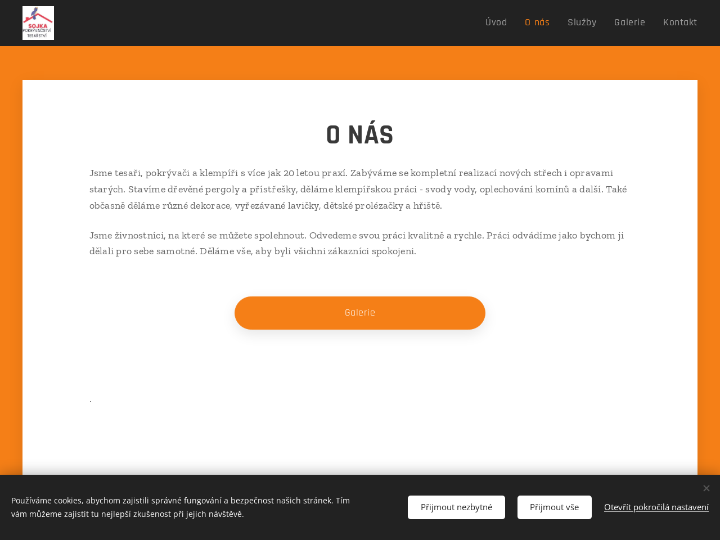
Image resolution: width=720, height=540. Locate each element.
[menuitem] (512, 23)
